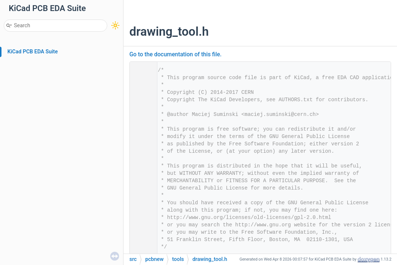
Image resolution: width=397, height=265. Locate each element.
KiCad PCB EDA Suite (32, 52)
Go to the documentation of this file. (175, 54)
